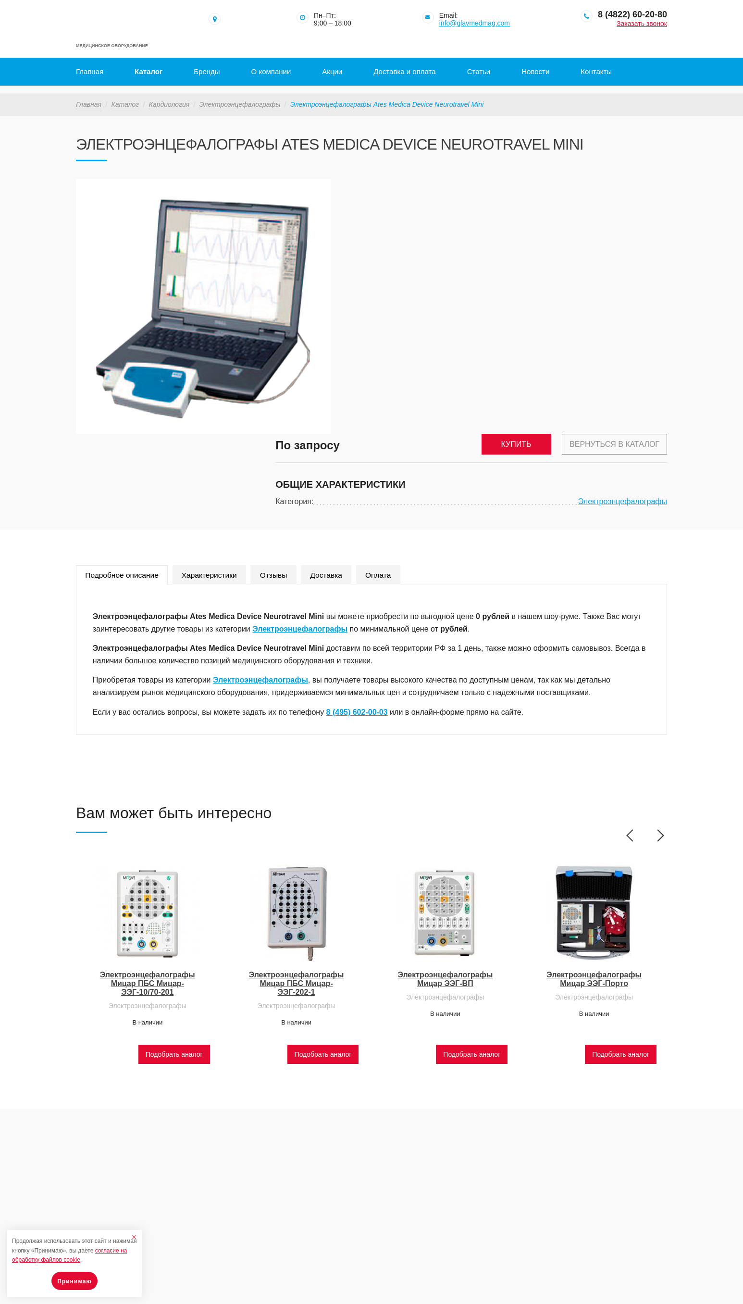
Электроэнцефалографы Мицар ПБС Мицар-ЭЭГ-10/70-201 (147, 925)
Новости (535, 71)
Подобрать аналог (174, 996)
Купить (512, 186)
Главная (89, 71)
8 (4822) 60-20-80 (632, 14)
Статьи (479, 71)
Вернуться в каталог (614, 186)
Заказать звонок (642, 23)
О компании (271, 71)
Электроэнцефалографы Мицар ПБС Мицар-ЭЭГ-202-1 (296, 925)
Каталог (148, 71)
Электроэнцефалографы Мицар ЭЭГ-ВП (445, 921)
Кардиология (169, 97)
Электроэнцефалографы (240, 97)
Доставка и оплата (404, 71)
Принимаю (74, 1281)
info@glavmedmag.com (474, 23)
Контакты (596, 71)
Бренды (207, 71)
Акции (332, 71)
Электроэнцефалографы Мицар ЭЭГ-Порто (594, 921)
